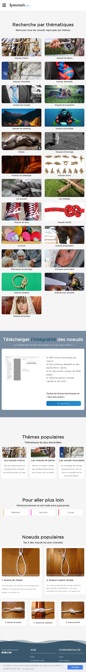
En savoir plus (63, 403)
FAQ (32, 657)
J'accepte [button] (75, 667)
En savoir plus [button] (28, 669)
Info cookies (64, 661)
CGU (61, 657)
